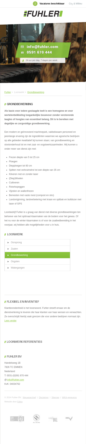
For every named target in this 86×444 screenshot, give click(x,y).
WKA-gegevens (69, 397)
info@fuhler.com (15, 379)
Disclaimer (44, 397)
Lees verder (10, 320)
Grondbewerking (35, 92)
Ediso (20, 401)
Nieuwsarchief (29, 397)
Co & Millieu (75, 3)
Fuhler (7, 92)
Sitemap (55, 397)
